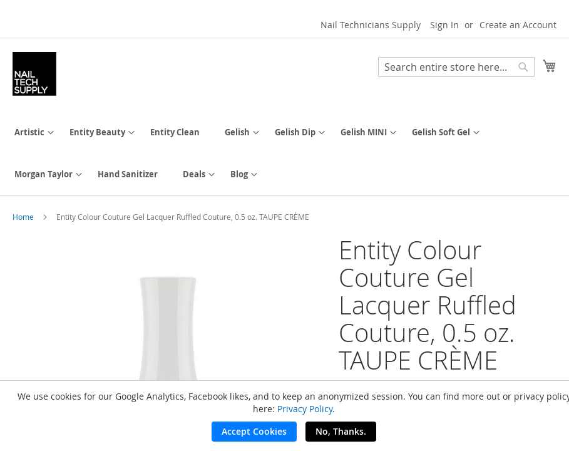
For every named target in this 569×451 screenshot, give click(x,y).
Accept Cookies (254, 431)
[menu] (284, 153)
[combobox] (456, 67)
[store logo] (34, 74)
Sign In (444, 25)
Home (23, 217)
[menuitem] (29, 132)
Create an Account (517, 25)
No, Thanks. (340, 431)
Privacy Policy (304, 409)
